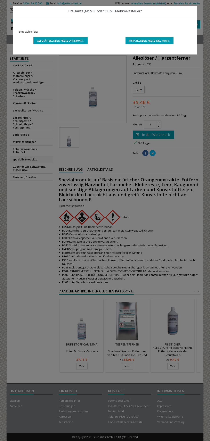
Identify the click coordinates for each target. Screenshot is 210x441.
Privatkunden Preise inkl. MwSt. (149, 40)
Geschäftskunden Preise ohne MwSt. (60, 40)
